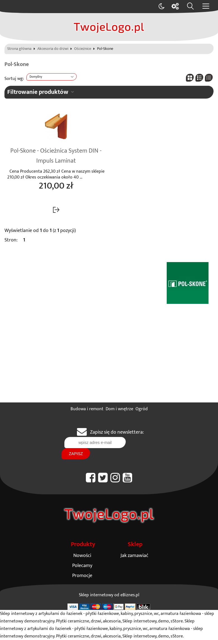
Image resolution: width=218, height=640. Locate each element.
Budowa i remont (87, 409)
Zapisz (76, 453)
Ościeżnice (82, 49)
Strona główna (19, 49)
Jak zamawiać (134, 555)
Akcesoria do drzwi (52, 49)
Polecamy (82, 565)
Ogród (141, 409)
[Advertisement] (109, 361)
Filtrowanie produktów (37, 92)
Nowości (82, 555)
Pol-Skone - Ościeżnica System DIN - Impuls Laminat (55, 156)
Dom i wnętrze (119, 409)
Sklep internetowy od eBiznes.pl (109, 595)
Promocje (82, 575)
